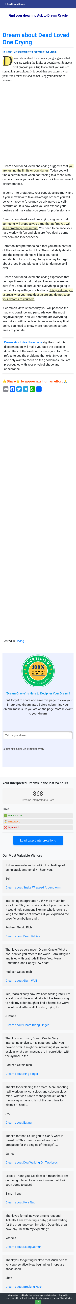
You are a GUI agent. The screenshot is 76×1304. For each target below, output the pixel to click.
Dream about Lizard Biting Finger (27, 1025)
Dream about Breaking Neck (23, 1286)
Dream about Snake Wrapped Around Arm (33, 887)
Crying (20, 641)
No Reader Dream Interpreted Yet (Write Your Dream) (29, 51)
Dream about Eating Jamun (23, 1246)
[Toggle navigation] (68, 4)
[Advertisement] (38, 124)
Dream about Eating (18, 1122)
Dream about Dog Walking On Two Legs (31, 1162)
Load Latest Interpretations (38, 840)
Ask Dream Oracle (14, 4)
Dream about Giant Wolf (21, 980)
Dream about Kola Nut (20, 1202)
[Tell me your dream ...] (38, 735)
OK (38, 1302)
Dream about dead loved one (23, 342)
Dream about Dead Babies (22, 936)
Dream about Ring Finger (21, 1073)
